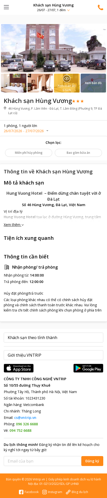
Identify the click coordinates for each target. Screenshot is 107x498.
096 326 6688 (27, 424)
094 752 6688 (20, 430)
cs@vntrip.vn (25, 417)
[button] (53, 7)
